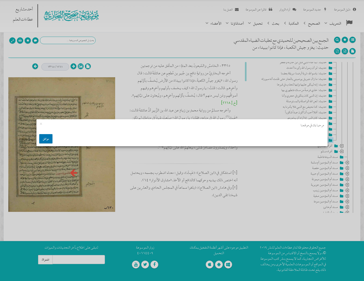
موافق (46, 139)
